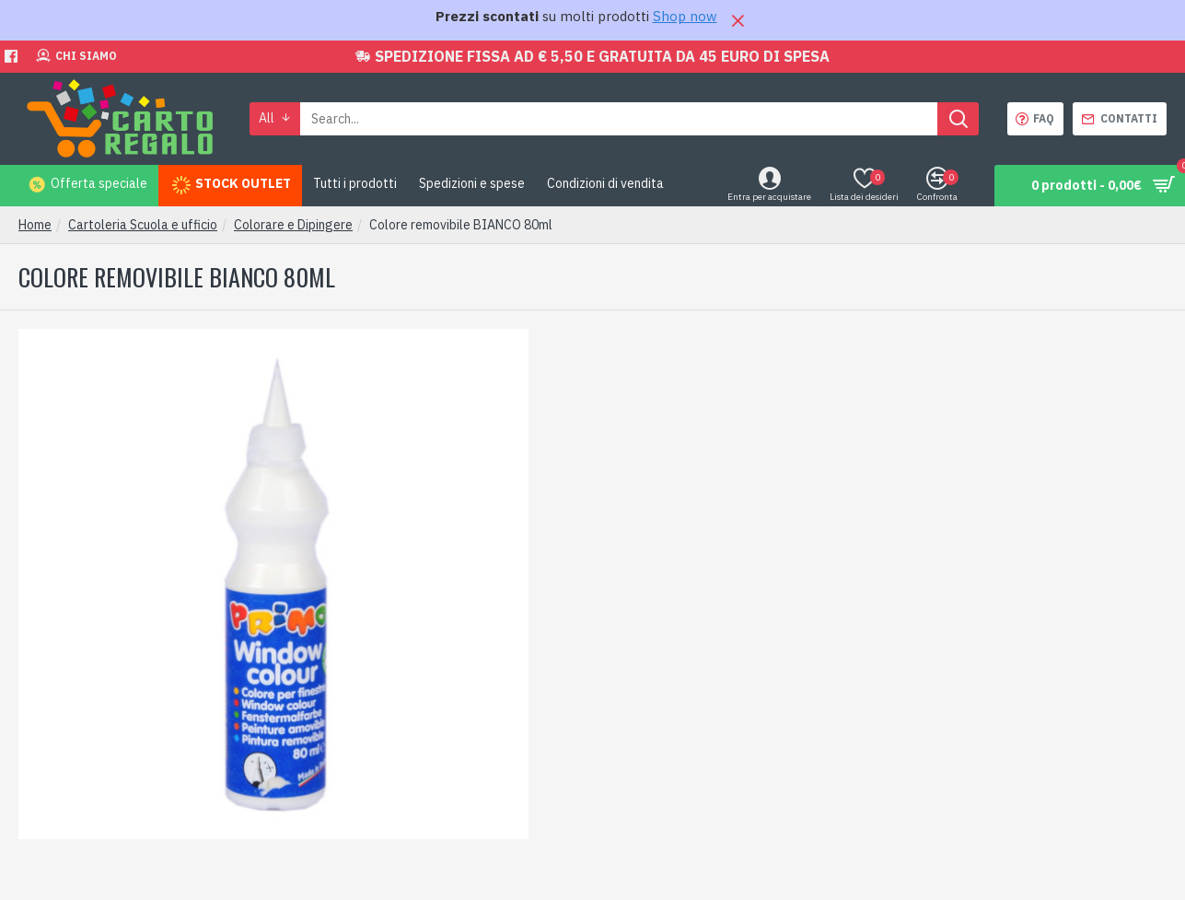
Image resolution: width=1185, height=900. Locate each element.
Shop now (685, 16)
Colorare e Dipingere (293, 224)
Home (35, 224)
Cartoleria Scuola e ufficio (142, 224)
